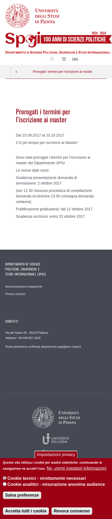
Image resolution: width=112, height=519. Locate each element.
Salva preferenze (22, 495)
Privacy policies (15, 293)
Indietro (16, 72)
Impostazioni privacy (56, 454)
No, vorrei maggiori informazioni (76, 468)
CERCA (98, 55)
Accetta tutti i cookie (25, 511)
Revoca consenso (72, 511)
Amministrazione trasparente (23, 286)
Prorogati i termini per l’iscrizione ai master (62, 72)
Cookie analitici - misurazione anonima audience (56, 484)
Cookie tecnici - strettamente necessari (46, 478)
